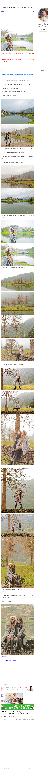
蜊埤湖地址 (16, 721)
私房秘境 (12, 719)
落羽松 (32, 719)
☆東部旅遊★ (4, 719)
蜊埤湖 (7, 721)
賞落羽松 (25, 721)
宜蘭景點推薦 (24, 719)
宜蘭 (16, 719)
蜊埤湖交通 (11, 721)
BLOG (29, 721)
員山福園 (29, 719)
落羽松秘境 (3, 721)
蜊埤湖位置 (21, 721)
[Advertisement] (25, 3)
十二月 (9, 719)
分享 (4, 11)
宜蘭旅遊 (19, 719)
